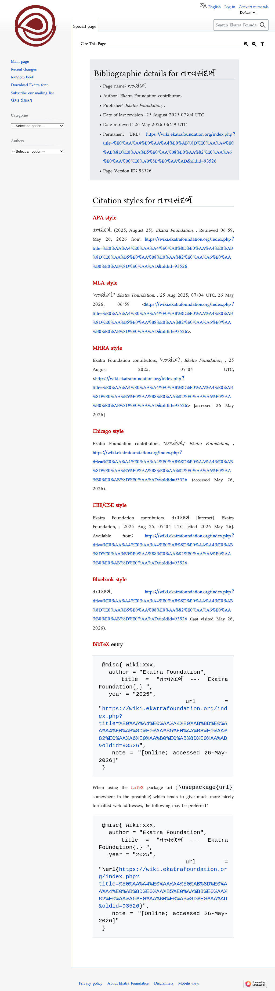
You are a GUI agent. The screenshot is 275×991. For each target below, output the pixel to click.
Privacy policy (91, 984)
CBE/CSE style (109, 505)
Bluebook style (109, 579)
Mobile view (188, 984)
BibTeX (101, 644)
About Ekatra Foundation (128, 984)
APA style (104, 217)
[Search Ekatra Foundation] (241, 25)
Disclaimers (163, 984)
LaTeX (137, 788)
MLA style (105, 282)
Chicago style (108, 431)
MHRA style (107, 347)
